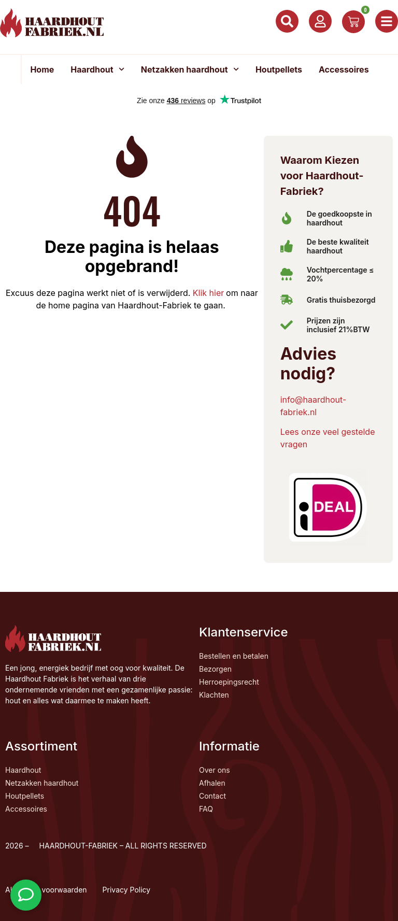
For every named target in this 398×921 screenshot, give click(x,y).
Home (42, 69)
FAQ (206, 808)
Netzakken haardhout (190, 69)
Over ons (214, 770)
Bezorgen (215, 668)
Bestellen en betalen (233, 655)
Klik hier (207, 292)
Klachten (214, 694)
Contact (212, 795)
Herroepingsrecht (229, 681)
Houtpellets (278, 69)
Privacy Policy (127, 889)
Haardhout (97, 69)
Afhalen (212, 782)
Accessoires (344, 69)
